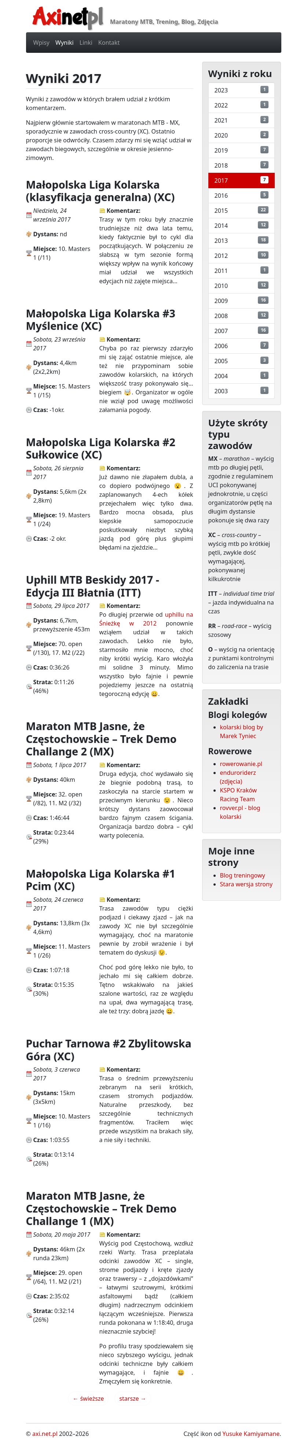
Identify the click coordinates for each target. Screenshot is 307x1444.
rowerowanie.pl (241, 764)
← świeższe (88, 1398)
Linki (86, 43)
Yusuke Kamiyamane (251, 1434)
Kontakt (109, 43)
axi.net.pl (45, 1434)
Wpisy (41, 43)
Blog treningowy (242, 875)
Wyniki (64, 43)
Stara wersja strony (246, 884)
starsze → (132, 1398)
